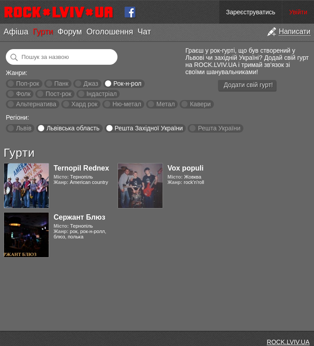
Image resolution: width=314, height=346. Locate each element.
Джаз (91, 83)
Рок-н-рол (127, 83)
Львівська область (73, 128)
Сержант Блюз (79, 217)
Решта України (219, 128)
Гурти (43, 31)
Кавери (200, 104)
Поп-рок (27, 83)
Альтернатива (36, 104)
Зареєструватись (250, 12)
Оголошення (109, 31)
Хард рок (84, 104)
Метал (165, 104)
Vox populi (185, 168)
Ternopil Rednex (81, 168)
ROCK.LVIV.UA (288, 342)
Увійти (298, 12)
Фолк (23, 93)
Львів (23, 128)
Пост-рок (58, 93)
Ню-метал (127, 104)
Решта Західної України (148, 128)
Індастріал (102, 93)
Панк (61, 83)
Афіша (16, 31)
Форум (70, 31)
